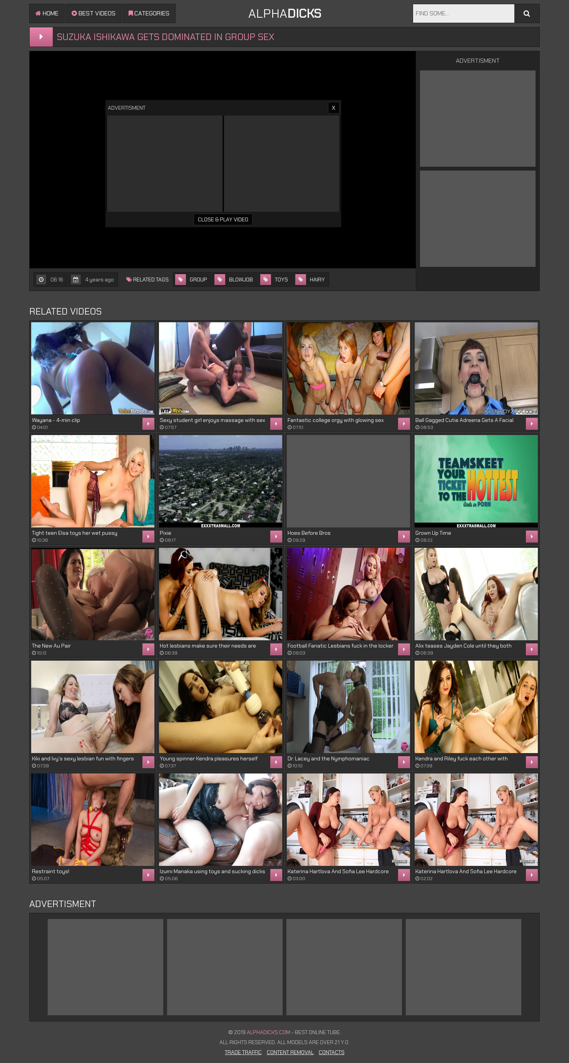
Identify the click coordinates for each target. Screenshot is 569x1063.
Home (47, 13)
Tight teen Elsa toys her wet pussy (74, 532)
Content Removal (290, 1052)
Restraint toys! (50, 871)
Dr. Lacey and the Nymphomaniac (329, 758)
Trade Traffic (243, 1052)
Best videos (93, 13)
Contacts (332, 1052)
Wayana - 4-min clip (56, 420)
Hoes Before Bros (309, 532)
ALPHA (284, 13)
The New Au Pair (51, 645)
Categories (149, 13)
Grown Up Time (433, 532)
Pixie (165, 532)
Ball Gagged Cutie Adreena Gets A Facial (464, 420)
